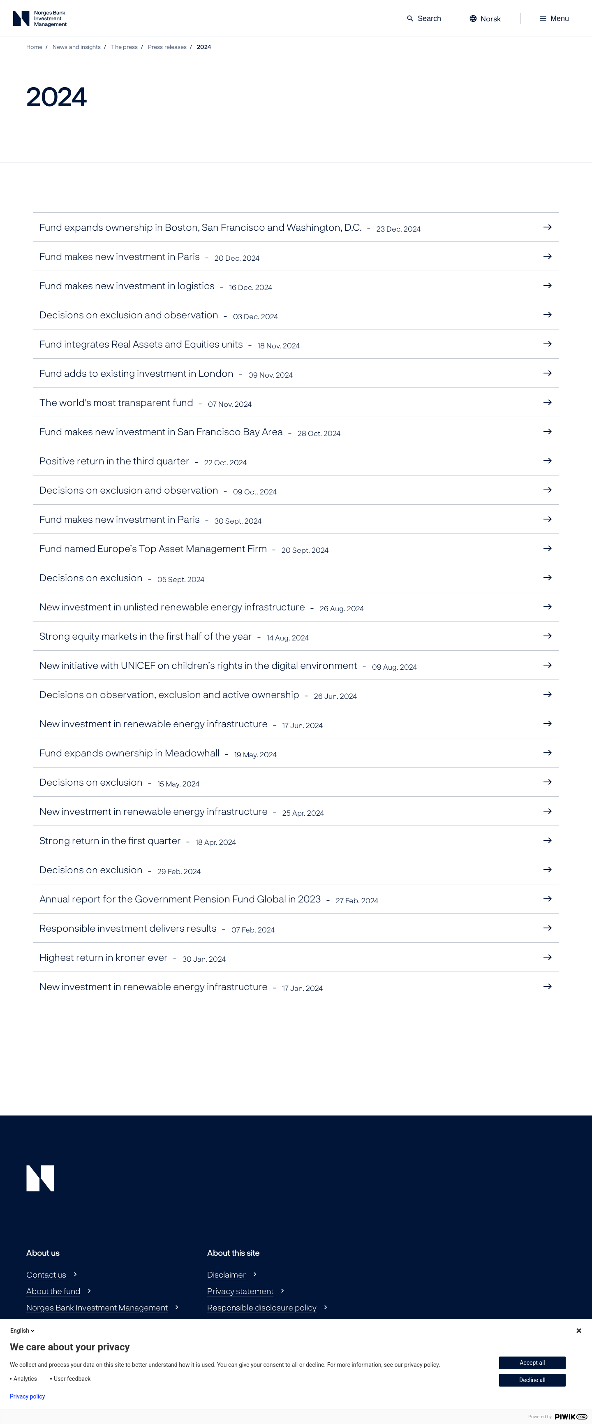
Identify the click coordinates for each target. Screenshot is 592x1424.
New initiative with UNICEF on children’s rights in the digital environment (228, 665)
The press (124, 46)
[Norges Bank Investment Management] (40, 20)
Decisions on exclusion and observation (158, 315)
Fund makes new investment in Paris (149, 256)
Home (34, 46)
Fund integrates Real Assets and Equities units (169, 344)
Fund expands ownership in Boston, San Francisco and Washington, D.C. (230, 227)
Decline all (532, 1380)
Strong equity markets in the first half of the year (174, 636)
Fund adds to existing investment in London (166, 373)
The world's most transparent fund (145, 402)
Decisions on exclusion (121, 578)
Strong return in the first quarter (137, 840)
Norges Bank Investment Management (97, 1307)
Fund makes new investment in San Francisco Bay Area (189, 431)
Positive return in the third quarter (143, 461)
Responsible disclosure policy (262, 1307)
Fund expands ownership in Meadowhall (158, 753)
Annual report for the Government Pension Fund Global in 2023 (208, 899)
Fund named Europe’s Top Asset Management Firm (183, 548)
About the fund (53, 1291)
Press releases (167, 46)
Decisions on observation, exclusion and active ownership (198, 694)
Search (423, 18)
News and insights (77, 46)
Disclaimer (226, 1274)
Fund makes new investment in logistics (155, 285)
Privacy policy (27, 1396)
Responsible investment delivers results (157, 928)
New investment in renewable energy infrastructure (181, 724)
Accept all (532, 1362)
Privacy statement (240, 1291)
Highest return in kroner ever (132, 957)
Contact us (46, 1274)
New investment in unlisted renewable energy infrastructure (201, 607)
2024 (204, 46)
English (23, 1330)
